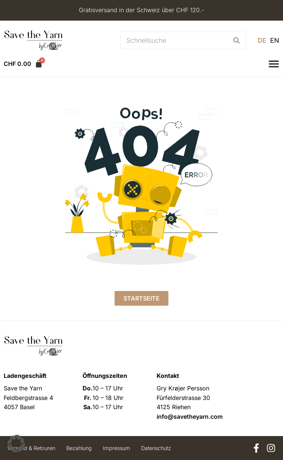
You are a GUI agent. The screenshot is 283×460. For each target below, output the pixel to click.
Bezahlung (79, 448)
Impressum (116, 448)
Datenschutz (156, 448)
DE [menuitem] (262, 40)
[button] (273, 63)
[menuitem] (262, 40)
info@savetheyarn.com (190, 416)
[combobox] (173, 40)
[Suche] (236, 40)
